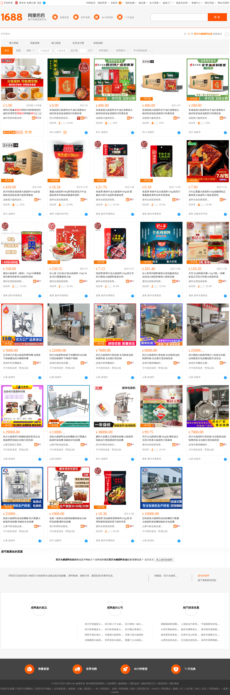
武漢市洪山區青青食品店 (193, 634)
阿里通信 (165, 688)
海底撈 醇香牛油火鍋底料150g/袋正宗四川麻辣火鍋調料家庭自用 (115, 275)
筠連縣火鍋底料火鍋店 (116, 634)
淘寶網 (71, 688)
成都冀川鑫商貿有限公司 (106, 118)
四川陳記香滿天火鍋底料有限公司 (142, 629)
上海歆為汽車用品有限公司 (195, 624)
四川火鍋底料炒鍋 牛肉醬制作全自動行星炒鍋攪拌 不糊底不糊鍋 (68, 357)
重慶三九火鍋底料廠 (135, 640)
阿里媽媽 (123, 688)
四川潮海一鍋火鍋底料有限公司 (141, 624)
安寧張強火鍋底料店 (115, 640)
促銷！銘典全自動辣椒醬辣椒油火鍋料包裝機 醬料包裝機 (67, 520)
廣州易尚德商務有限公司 (213, 629)
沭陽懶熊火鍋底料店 (95, 640)
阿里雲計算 (143, 688)
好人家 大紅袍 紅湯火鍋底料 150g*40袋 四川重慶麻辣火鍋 (68, 275)
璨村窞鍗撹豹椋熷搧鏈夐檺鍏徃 (13, 118)
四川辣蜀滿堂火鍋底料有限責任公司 (103, 629)
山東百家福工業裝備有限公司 (13, 444)
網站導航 (174, 683)
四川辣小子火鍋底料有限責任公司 (122, 624)
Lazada (114, 692)
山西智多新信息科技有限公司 (176, 640)
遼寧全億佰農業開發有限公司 (60, 199)
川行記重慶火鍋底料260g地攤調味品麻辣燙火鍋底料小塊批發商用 (207, 193)
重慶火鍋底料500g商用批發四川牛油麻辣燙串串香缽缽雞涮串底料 (67, 193)
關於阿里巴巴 (148, 683)
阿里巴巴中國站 (43, 688)
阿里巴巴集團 (7, 688)
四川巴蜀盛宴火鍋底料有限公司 (101, 624)
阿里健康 (213, 688)
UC (181, 688)
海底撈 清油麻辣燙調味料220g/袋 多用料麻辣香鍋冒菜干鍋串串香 (114, 520)
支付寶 (189, 688)
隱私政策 (134, 683)
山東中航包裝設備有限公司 (60, 444)
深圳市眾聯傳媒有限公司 (213, 640)
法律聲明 (111, 683)
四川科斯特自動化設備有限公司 (106, 444)
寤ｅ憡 (38, 113)
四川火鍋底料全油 (173, 575)
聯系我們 (162, 683)
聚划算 (87, 688)
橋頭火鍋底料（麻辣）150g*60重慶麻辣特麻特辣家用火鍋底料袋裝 (22, 275)
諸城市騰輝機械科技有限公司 (152, 363)
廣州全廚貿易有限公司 (106, 199)
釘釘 (204, 688)
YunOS (155, 688)
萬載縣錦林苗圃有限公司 (173, 624)
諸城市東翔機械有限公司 (106, 363)
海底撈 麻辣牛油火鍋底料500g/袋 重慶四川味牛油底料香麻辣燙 (114, 193)
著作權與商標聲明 (95, 683)
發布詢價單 (203, 575)
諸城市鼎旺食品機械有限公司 (60, 363)
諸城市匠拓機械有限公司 (13, 363)
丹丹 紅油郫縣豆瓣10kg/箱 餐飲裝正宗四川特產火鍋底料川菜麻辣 (160, 438)
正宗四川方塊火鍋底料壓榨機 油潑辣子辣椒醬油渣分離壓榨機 (21, 357)
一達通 (224, 688)
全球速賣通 (59, 688)
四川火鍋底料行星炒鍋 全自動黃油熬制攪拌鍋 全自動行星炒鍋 (114, 357)
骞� (38, 117)
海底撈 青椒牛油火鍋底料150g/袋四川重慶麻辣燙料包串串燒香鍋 (161, 193)
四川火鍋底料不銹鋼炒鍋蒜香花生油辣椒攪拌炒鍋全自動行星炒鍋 (21, 438)
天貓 (79, 688)
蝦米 (133, 688)
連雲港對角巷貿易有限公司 (174, 634)
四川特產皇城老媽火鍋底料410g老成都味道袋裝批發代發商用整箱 (21, 193)
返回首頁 (149, 559)
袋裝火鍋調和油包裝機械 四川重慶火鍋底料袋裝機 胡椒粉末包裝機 (68, 438)
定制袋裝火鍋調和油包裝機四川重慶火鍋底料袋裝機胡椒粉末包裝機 (160, 520)
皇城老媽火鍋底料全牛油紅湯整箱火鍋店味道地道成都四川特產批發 (67, 112)
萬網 (175, 688)
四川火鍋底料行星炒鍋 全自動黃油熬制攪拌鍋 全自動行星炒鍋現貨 (161, 357)
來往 (197, 688)
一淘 (96, 688)
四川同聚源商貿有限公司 (60, 118)
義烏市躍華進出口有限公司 (195, 629)
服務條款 (122, 683)
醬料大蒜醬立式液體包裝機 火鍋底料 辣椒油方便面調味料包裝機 (114, 438)
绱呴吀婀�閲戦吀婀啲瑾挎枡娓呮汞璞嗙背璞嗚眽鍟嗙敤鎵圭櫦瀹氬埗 (22, 112)
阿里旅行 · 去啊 (108, 688)
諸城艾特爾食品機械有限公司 (199, 363)
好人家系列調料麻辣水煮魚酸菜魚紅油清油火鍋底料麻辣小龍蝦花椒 (160, 275)
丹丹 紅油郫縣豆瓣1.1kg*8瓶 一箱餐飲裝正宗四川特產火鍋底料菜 (207, 275)
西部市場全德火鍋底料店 (97, 634)
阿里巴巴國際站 (25, 688)
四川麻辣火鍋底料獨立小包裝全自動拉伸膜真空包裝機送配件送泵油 (207, 357)
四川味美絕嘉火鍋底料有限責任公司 (123, 629)
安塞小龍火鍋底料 (134, 634)
